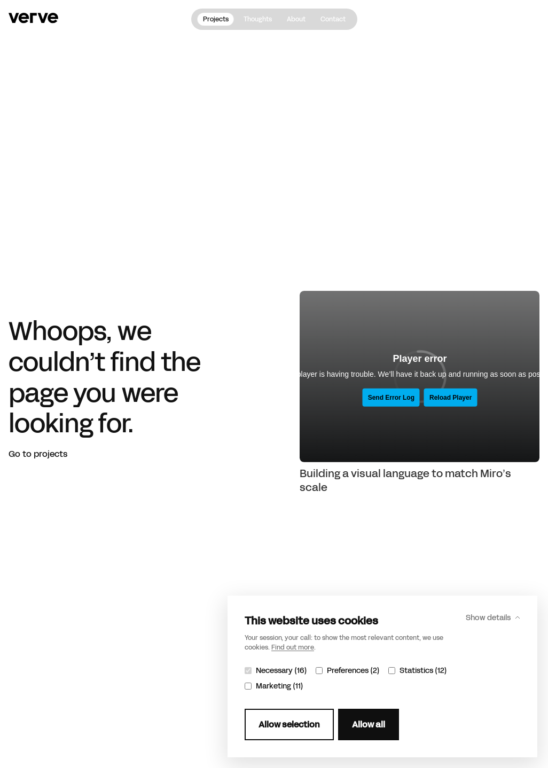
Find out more (292, 647)
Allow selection (289, 724)
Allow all (368, 724)
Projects (216, 19)
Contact (333, 19)
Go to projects (38, 454)
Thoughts (258, 19)
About (296, 19)
